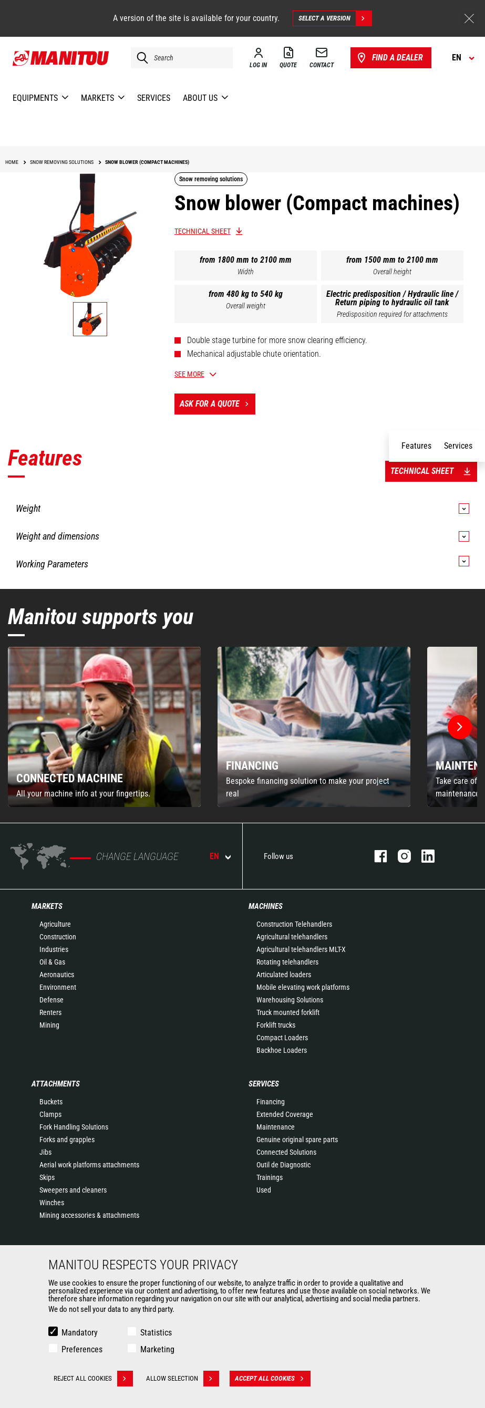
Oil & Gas (52, 962)
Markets (47, 906)
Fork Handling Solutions (73, 1127)
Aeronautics (56, 974)
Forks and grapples (67, 1139)
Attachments (56, 1084)
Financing (270, 1102)
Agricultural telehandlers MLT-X (301, 949)
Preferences (81, 1349)
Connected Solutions (286, 1152)
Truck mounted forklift (287, 1012)
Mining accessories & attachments (89, 1215)
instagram (399, 856)
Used (263, 1190)
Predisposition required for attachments (392, 314)
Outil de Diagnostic (283, 1165)
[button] (460, 727)
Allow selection (182, 1378)
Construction (57, 937)
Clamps (50, 1114)
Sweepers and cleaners (73, 1190)
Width (246, 271)
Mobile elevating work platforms (302, 987)
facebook (375, 856)
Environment (57, 987)
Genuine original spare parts (297, 1139)
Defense (51, 1000)
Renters (50, 1012)
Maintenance (275, 1127)
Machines (266, 906)
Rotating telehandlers (287, 962)
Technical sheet (202, 231)
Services (264, 1084)
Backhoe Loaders (281, 1050)
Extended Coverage (284, 1114)
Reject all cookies (93, 1378)
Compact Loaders (282, 1037)
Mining (49, 1025)
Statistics (156, 1333)
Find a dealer (389, 57)
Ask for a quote (217, 404)
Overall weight (245, 305)
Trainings (269, 1177)
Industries (53, 949)
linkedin (423, 856)
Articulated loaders (283, 974)
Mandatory (79, 1333)
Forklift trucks (275, 1025)
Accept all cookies (273, 1378)
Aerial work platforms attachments (89, 1165)
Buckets (51, 1102)
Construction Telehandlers (294, 924)
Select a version (335, 18)
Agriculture (55, 924)
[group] (104, 727)
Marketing (157, 1349)
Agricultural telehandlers (291, 937)
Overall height (392, 271)
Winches (51, 1202)
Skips (47, 1177)
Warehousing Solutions (289, 1000)
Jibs (45, 1152)
